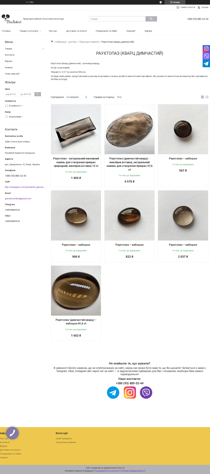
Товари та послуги (29, 31)
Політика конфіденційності (132, 471)
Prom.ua (121, 468)
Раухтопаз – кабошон (183, 158)
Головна (6, 31)
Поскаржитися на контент (107, 471)
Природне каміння (89, 42)
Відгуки (148, 31)
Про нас (53, 31)
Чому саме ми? (12, 73)
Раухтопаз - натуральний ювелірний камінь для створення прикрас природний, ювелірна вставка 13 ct (76, 162)
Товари (8, 48)
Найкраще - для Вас (66, 42)
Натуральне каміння (66, 442)
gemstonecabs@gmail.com (18, 198)
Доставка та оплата (76, 31)
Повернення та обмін (106, 31)
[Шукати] (151, 18)
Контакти (9, 55)
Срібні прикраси (64, 438)
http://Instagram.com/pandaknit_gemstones (26, 187)
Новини (8, 67)
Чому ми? (131, 31)
